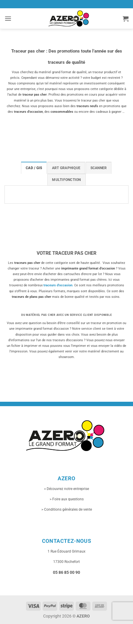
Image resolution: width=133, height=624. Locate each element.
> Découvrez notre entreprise (66, 489)
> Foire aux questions (67, 499)
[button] (8, 18)
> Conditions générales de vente (66, 509)
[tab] (34, 168)
